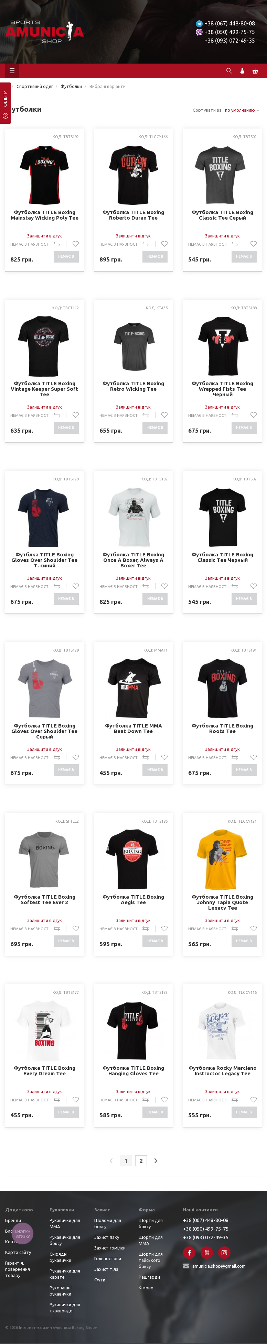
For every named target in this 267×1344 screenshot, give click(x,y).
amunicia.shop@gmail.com (219, 1266)
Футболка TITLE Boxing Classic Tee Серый (222, 215)
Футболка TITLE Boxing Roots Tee (222, 728)
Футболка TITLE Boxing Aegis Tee (133, 899)
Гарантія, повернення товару (17, 1269)
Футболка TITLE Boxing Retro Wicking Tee (133, 386)
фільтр (5, 101)
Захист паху (106, 1237)
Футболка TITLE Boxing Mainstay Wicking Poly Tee (44, 215)
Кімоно (146, 1287)
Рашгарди (149, 1277)
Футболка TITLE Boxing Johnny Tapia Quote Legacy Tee (222, 902)
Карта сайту (18, 1252)
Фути (99, 1279)
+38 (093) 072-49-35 (229, 40)
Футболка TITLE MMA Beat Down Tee (133, 728)
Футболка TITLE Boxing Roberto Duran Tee (133, 215)
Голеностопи (107, 1258)
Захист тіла (106, 1269)
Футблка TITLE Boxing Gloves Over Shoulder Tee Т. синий (44, 560)
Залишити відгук (44, 235)
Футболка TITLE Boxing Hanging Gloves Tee (133, 1070)
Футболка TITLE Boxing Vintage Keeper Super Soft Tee (44, 389)
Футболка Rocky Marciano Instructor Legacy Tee (223, 1070)
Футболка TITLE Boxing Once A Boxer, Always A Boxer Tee (133, 560)
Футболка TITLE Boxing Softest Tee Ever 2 (44, 899)
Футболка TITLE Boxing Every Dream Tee (44, 1070)
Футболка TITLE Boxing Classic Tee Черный (222, 557)
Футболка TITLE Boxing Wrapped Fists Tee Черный (222, 389)
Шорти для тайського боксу (151, 1260)
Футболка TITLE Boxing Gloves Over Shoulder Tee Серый (44, 731)
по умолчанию (240, 110)
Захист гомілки (110, 1247)
